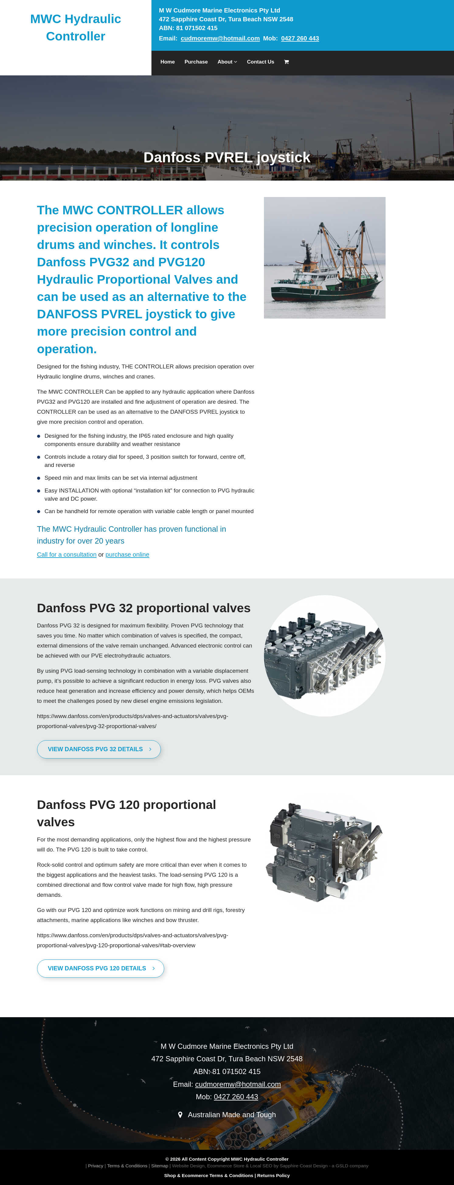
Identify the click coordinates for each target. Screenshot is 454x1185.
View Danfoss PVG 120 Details (101, 968)
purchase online (127, 554)
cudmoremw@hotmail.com (220, 38)
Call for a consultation (67, 554)
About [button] (227, 62)
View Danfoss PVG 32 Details (100, 749)
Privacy (95, 1165)
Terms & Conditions (127, 1165)
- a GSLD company (349, 1165)
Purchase (196, 62)
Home (168, 62)
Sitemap (159, 1165)
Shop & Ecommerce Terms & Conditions (208, 1175)
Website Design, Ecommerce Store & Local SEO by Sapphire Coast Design (250, 1165)
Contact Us (260, 62)
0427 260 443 (300, 38)
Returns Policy (273, 1175)
